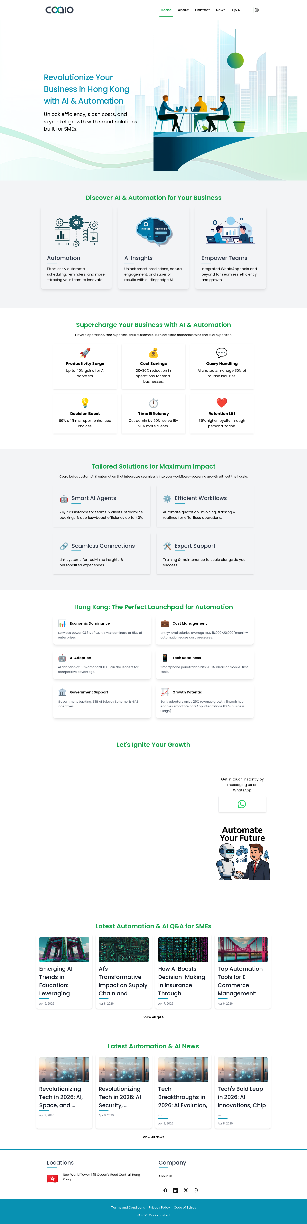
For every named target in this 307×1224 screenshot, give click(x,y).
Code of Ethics (185, 1207)
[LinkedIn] (176, 1190)
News (221, 9)
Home (166, 9)
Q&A (236, 9)
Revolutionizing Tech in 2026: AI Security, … (120, 1097)
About (183, 9)
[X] (186, 1190)
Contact (202, 9)
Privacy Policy (159, 1207)
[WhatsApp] (196, 1190)
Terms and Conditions (128, 1207)
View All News (153, 1137)
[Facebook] (165, 1190)
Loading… (122, 823)
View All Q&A (154, 1017)
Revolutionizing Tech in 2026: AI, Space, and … (61, 1097)
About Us (165, 1176)
